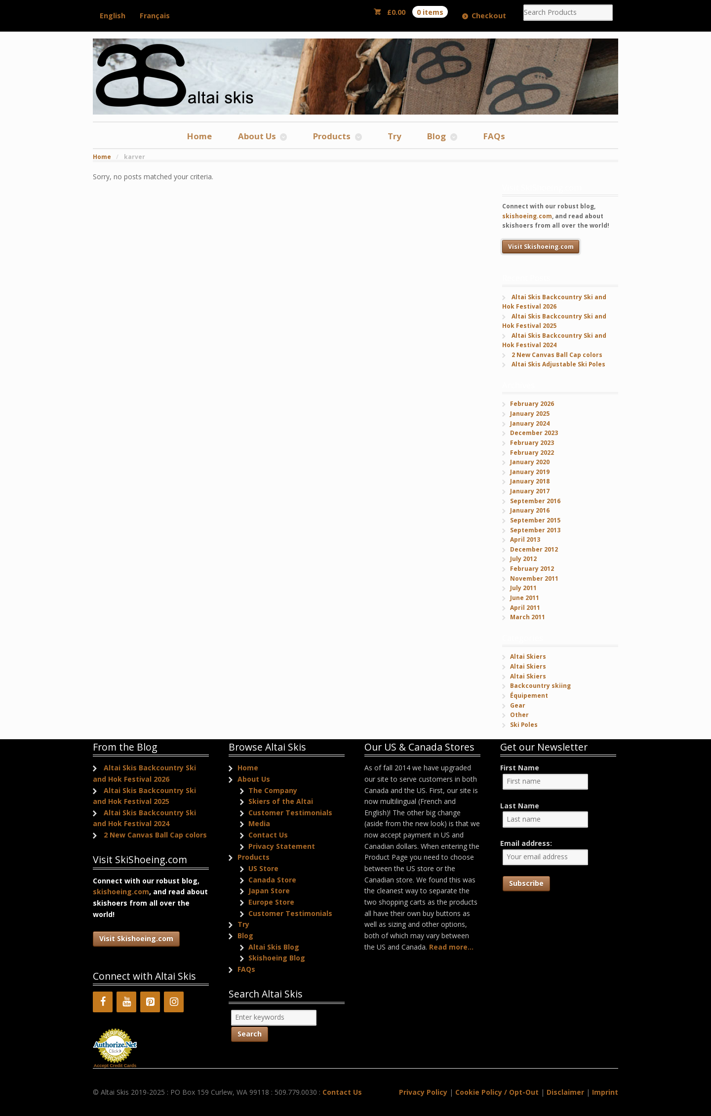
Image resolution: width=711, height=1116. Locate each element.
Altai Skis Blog (273, 947)
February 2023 (532, 442)
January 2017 (530, 491)
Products (332, 136)
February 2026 (532, 403)
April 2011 (525, 607)
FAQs (494, 136)
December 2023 (534, 433)
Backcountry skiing (540, 685)
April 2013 (525, 539)
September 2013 (535, 530)
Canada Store (272, 879)
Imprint (605, 1092)
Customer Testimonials (290, 812)
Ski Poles (524, 724)
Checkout (489, 15)
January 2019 (530, 472)
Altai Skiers (528, 656)
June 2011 (524, 598)
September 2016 (535, 501)
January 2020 (530, 462)
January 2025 (530, 413)
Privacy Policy (423, 1092)
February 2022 (532, 452)
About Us (257, 136)
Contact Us (268, 834)
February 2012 (532, 568)
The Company (272, 790)
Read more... (451, 947)
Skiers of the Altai (280, 801)
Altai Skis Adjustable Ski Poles (558, 364)
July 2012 (523, 559)
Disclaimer (565, 1092)
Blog (436, 136)
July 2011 (523, 588)
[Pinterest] (150, 1002)
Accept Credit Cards (115, 1065)
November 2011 (534, 578)
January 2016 (530, 510)
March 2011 (527, 617)
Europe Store (271, 902)
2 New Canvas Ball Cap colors (557, 355)
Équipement (529, 695)
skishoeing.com (527, 216)
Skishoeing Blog (276, 957)
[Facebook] (103, 1002)
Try (394, 136)
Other (519, 715)
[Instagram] (174, 1002)
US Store (263, 868)
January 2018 (530, 481)
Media (259, 823)
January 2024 (530, 423)
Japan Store (269, 890)
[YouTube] (126, 1002)
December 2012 (534, 549)
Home (199, 136)
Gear (517, 705)
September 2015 (535, 520)
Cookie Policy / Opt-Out (497, 1092)
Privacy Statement (281, 846)
